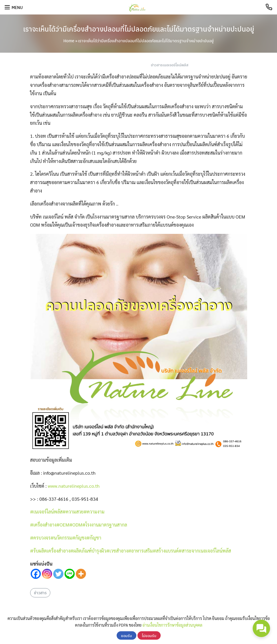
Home (68, 40)
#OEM (62, 525)
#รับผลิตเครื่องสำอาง (50, 551)
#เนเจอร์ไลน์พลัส (46, 512)
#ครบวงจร (40, 538)
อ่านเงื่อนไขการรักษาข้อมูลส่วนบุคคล (172, 625)
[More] (81, 574)
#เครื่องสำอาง (43, 525)
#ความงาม (94, 512)
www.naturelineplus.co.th (74, 486)
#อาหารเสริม (140, 551)
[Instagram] (47, 574)
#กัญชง (79, 538)
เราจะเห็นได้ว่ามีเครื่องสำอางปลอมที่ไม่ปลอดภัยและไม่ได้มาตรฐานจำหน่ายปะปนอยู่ (138, 29)
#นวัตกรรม (61, 538)
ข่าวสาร (40, 592)
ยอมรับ (126, 635)
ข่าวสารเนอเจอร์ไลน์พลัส (169, 64)
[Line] (70, 574)
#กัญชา (94, 538)
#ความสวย (73, 512)
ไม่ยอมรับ (149, 635)
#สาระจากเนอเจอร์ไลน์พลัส (205, 551)
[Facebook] (36, 574)
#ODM (75, 525)
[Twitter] (58, 574)
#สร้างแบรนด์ (166, 551)
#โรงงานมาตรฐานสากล (104, 525)
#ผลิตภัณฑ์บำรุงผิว (88, 551)
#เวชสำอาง (117, 551)
